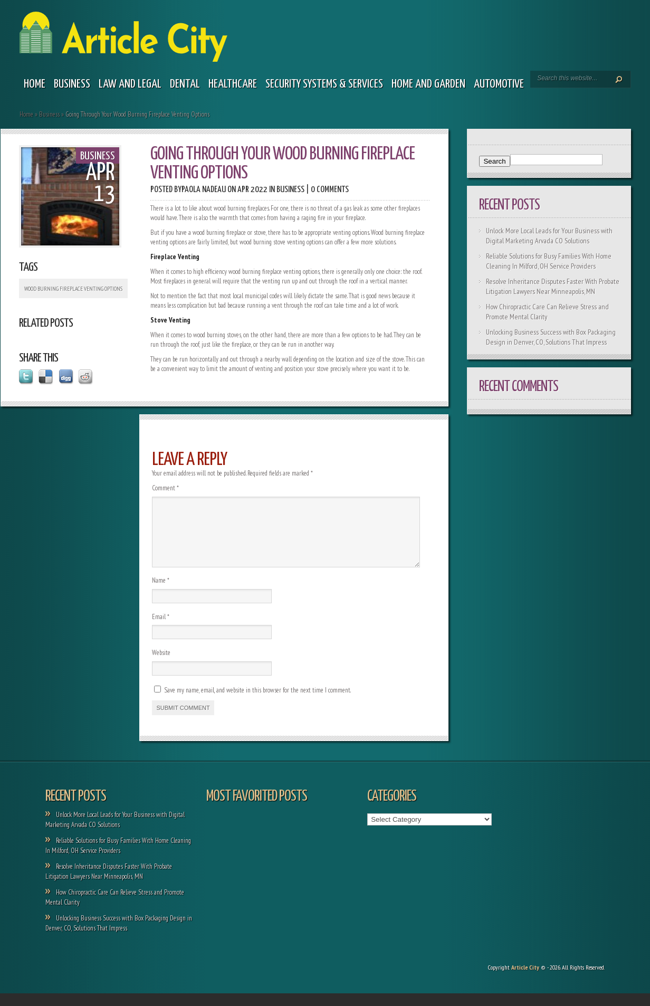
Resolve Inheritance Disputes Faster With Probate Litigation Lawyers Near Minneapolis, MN (552, 286)
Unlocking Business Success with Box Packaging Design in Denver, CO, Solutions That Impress (551, 337)
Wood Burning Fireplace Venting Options (73, 288)
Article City (525, 980)
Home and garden (428, 84)
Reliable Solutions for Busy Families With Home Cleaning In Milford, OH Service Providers (548, 261)
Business (72, 84)
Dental (185, 84)
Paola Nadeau (203, 189)
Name (160, 593)
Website (161, 665)
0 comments (330, 189)
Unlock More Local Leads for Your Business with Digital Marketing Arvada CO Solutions (549, 235)
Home (34, 84)
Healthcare (232, 84)
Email (160, 629)
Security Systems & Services (324, 84)
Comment (165, 487)
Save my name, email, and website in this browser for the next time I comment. (257, 702)
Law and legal (130, 84)
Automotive (499, 84)
